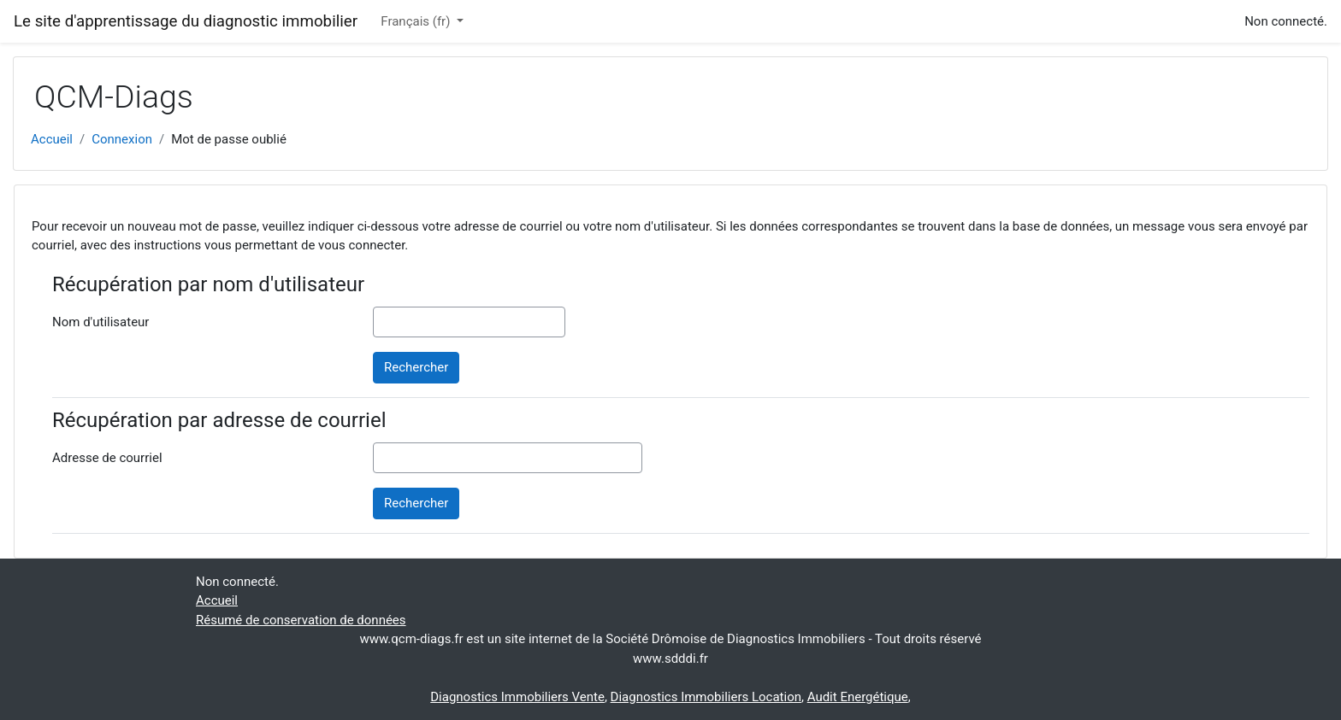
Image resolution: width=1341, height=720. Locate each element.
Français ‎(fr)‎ (417, 21)
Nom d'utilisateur (100, 322)
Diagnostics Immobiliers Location (706, 697)
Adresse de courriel (107, 457)
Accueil (52, 139)
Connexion (122, 139)
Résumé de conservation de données (301, 620)
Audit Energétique (857, 697)
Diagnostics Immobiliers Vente (517, 697)
